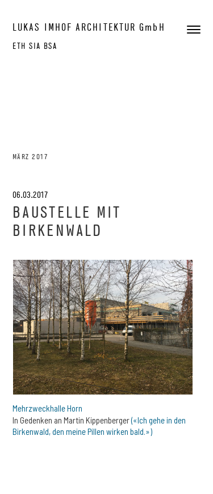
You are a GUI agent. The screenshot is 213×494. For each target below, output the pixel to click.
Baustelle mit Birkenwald (67, 220)
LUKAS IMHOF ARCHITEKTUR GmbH (88, 27)
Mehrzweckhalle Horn (47, 408)
